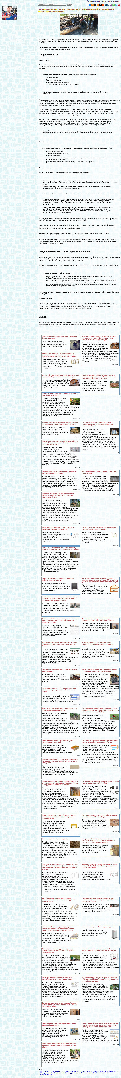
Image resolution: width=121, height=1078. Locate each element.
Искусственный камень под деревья (55, 839)
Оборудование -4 (86, 1071)
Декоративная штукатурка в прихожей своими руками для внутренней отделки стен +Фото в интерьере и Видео (59, 1004)
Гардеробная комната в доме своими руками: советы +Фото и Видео (59, 1024)
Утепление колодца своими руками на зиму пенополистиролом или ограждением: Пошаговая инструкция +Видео (100, 899)
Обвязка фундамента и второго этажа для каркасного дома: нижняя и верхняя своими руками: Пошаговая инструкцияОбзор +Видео (59, 354)
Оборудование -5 (100, 1071)
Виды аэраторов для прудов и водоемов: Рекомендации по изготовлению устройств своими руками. (58, 950)
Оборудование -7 (46, 1073)
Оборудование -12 (45, 1074)
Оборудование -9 (73, 1073)
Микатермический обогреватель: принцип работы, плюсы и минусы (58, 579)
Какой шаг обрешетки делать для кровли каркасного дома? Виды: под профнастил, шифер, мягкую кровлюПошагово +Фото (58, 928)
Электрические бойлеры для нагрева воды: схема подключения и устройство (58, 528)
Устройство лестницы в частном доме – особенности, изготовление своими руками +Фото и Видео (58, 899)
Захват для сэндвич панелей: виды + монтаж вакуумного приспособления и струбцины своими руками (59, 816)
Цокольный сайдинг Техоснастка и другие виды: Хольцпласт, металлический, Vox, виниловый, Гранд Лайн (60, 761)
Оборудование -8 (60, 1073)
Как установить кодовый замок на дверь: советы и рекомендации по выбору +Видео (100, 782)
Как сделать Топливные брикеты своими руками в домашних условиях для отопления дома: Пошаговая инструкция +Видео (60, 598)
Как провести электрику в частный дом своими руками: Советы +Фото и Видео (99, 816)
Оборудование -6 (113, 1071)
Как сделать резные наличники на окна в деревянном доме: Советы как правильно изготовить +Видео (97, 424)
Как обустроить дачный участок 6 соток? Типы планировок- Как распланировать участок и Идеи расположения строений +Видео (100, 710)
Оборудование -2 (58, 1071)
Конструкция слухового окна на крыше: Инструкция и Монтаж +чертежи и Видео (57, 978)
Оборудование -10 (87, 1073)
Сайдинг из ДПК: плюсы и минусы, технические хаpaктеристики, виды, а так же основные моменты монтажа (60, 620)
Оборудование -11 (102, 1073)
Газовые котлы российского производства (98, 927)
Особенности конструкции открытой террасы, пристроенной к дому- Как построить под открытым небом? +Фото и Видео (99, 338)
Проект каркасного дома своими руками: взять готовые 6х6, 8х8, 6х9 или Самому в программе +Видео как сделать (99, 865)
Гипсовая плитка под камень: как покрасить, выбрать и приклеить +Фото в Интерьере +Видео (60, 548)
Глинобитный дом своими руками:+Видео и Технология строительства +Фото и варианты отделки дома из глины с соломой (99, 376)
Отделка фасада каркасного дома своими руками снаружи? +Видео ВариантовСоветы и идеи (60, 376)
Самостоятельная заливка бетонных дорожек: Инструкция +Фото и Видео (59, 472)
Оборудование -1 (45, 1071)
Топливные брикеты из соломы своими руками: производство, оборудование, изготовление (60, 423)
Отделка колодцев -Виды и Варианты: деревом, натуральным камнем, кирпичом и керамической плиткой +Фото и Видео (100, 979)
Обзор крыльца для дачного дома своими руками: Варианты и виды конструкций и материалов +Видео (58, 495)
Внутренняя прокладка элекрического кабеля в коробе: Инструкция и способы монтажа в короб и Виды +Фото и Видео (60, 442)
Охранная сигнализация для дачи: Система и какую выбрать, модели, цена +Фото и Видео (99, 949)
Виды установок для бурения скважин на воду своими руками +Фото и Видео (59, 709)
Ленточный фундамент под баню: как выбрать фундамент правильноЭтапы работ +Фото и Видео (59, 644)
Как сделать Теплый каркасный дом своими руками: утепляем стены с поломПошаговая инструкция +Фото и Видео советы (98, 840)
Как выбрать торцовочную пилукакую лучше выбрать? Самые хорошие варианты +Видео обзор (59, 1045)
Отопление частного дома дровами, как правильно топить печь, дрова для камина (98, 619)
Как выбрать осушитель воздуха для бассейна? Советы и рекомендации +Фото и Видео (100, 741)
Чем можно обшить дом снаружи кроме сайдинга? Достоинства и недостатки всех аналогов (98, 644)
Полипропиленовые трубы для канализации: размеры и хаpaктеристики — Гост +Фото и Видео (59, 689)
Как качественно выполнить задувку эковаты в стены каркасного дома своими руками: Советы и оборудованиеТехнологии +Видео (60, 783)
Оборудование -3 (72, 1071)
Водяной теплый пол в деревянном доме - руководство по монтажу (58, 741)
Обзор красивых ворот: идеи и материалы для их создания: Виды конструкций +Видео (99, 670)
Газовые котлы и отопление (104, 1)
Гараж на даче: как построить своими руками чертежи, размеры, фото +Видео (99, 528)
